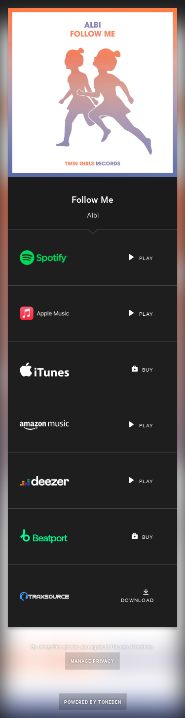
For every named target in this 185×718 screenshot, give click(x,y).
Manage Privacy (92, 660)
